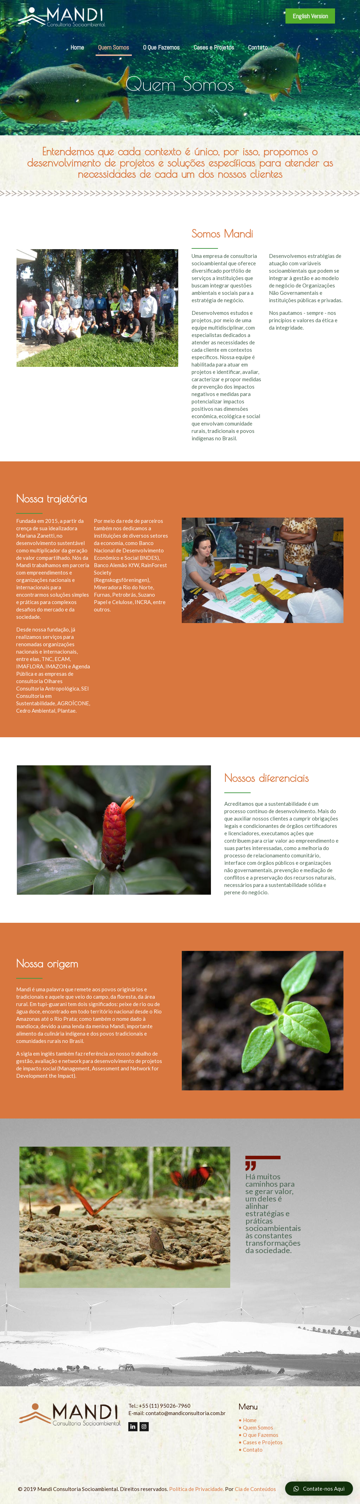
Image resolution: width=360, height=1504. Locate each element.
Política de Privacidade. (196, 1489)
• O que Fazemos (258, 1435)
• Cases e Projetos (260, 1442)
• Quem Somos (255, 1427)
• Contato (250, 1449)
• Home (247, 1420)
